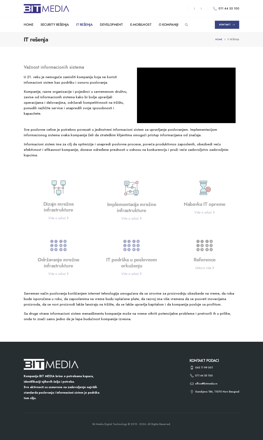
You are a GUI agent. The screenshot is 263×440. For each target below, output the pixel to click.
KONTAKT (227, 24)
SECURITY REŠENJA (55, 24)
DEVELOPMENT (111, 24)
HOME (28, 24)
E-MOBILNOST (141, 24)
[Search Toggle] (186, 25)
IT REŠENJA (84, 24)
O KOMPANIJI (168, 24)
